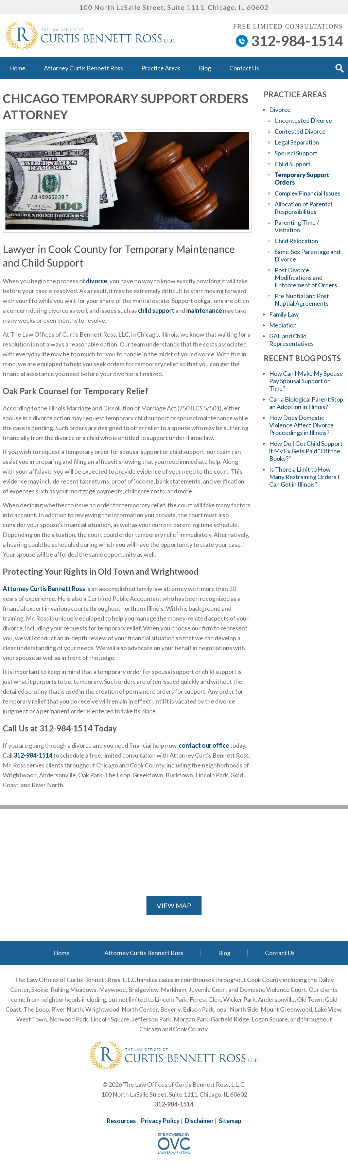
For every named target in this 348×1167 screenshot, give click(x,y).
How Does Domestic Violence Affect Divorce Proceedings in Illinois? (301, 425)
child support (156, 310)
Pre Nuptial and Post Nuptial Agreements (302, 299)
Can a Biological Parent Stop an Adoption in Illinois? (306, 402)
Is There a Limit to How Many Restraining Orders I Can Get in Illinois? (304, 477)
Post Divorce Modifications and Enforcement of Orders (306, 277)
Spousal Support (296, 153)
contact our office (204, 745)
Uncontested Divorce (303, 120)
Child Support (293, 164)
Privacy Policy (160, 1120)
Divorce (280, 109)
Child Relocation (296, 240)
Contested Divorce (300, 131)
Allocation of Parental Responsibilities (303, 207)
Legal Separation (297, 142)
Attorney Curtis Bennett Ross (83, 68)
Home (17, 68)
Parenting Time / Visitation (297, 226)
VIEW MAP (174, 905)
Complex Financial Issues (308, 193)
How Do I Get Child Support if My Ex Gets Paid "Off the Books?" (306, 451)
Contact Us (244, 68)
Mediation (283, 325)
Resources (121, 1120)
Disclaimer (199, 1120)
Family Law (284, 314)
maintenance (204, 310)
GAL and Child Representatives (291, 339)
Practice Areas (160, 68)
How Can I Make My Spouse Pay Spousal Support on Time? (306, 381)
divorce (96, 281)
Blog (205, 68)
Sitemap (230, 1120)
